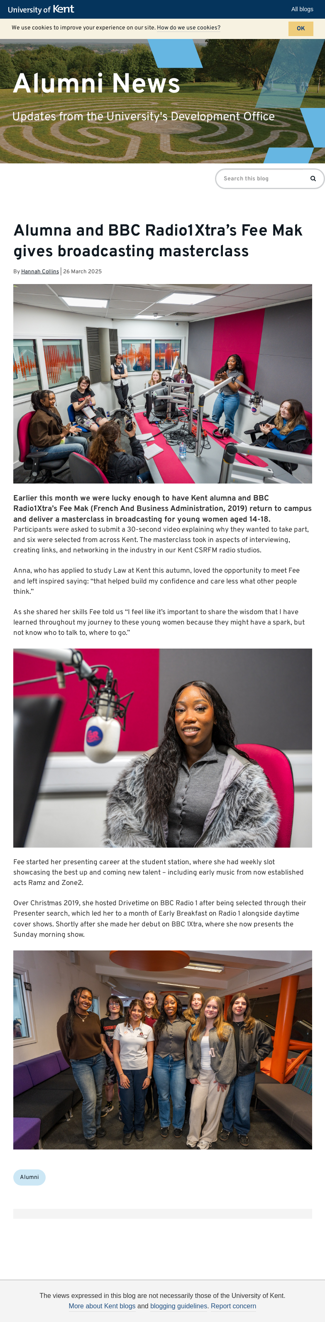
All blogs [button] (302, 9)
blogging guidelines (178, 1306)
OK (301, 28)
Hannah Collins (40, 271)
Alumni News (96, 84)
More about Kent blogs (102, 1306)
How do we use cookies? (188, 28)
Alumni (29, 1177)
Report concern (233, 1306)
